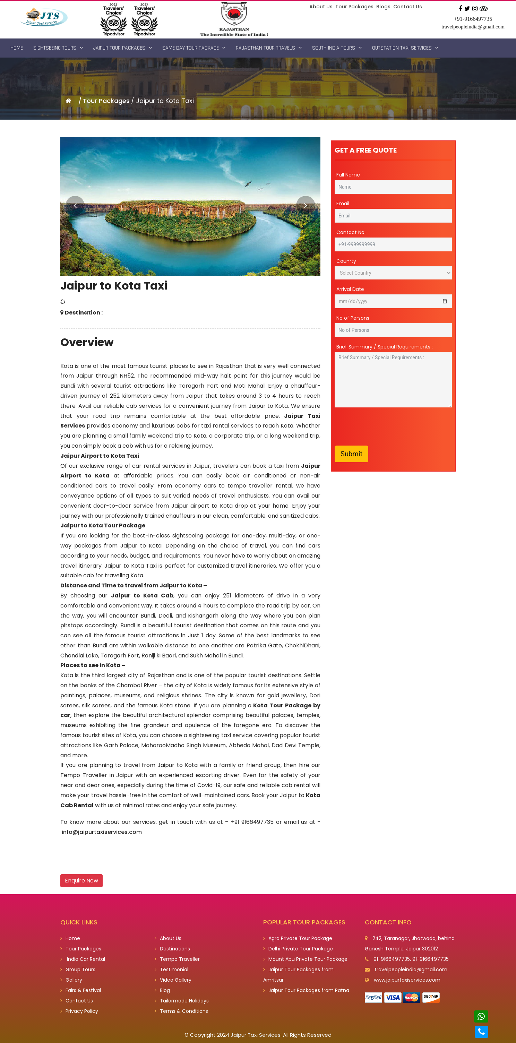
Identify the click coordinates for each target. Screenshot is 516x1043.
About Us (321, 6)
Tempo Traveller (177, 959)
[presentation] (387, 426)
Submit (351, 454)
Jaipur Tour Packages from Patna (306, 990)
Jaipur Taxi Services (256, 1034)
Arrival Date (350, 289)
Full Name (348, 174)
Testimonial (171, 969)
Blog (162, 990)
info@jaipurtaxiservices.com (102, 832)
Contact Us (407, 6)
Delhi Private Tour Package (298, 948)
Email (342, 203)
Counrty (346, 261)
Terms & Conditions (181, 1011)
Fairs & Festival (80, 990)
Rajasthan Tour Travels (269, 48)
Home (16, 48)
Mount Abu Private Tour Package (305, 959)
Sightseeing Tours (58, 48)
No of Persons (352, 317)
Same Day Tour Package (193, 48)
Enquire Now (81, 881)
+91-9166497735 (473, 19)
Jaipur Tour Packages (122, 48)
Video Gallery (173, 979)
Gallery (71, 979)
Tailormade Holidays (182, 1000)
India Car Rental (82, 959)
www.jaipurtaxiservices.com (407, 979)
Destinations (172, 948)
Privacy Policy (79, 1011)
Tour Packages (354, 6)
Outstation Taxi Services (405, 48)
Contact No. (351, 232)
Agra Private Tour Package (297, 938)
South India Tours (337, 48)
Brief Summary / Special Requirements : (384, 346)
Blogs (383, 6)
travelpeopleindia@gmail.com (473, 26)
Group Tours (77, 969)
